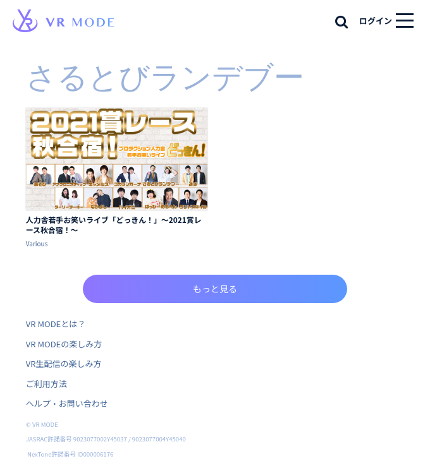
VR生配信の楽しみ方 (64, 363)
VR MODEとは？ (55, 324)
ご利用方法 (46, 384)
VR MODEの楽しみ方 (64, 344)
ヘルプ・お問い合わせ (67, 403)
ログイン (375, 21)
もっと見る (215, 288)
